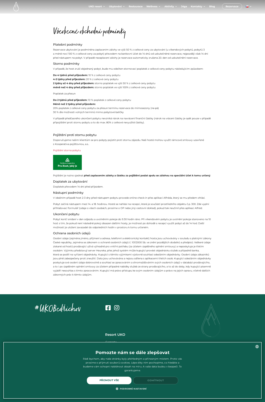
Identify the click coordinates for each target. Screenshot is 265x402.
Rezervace (232, 6)
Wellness (151, 6)
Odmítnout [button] (155, 380)
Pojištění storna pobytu (67, 150)
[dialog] (132, 370)
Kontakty (196, 6)
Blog (212, 6)
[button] (132, 389)
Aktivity (169, 6)
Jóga (184, 6)
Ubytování (115, 6)
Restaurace (136, 6)
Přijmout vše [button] (109, 380)
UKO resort (95, 6)
